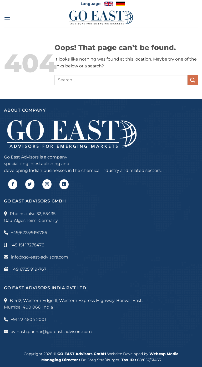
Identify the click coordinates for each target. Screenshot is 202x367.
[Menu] (7, 17)
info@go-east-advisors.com (39, 257)
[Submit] (193, 80)
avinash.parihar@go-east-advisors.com (51, 331)
